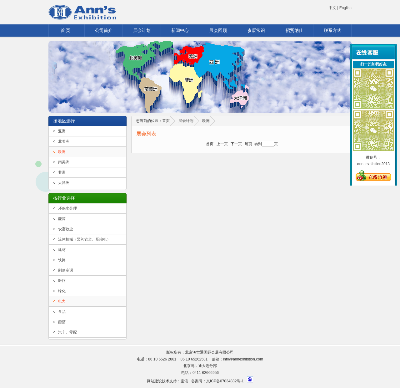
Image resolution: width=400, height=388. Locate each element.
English (345, 8)
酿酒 (62, 322)
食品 (62, 311)
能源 (62, 219)
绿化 (62, 291)
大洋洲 (63, 183)
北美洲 (63, 141)
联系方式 (332, 30)
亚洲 (62, 131)
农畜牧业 (65, 229)
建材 (62, 250)
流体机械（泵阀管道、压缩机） (84, 239)
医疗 (62, 280)
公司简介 (103, 30)
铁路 (62, 260)
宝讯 (184, 381)
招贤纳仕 (294, 30)
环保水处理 (67, 208)
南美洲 (63, 162)
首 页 (66, 30)
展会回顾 (218, 30)
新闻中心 (180, 30)
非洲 (62, 172)
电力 (62, 301)
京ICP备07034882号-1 (225, 381)
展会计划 (142, 30)
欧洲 (62, 152)
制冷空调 (65, 270)
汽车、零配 (67, 332)
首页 (166, 121)
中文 (332, 8)
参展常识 (256, 30)
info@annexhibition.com (243, 359)
